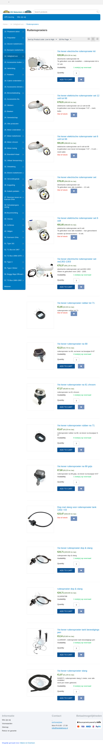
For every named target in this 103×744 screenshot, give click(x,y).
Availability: (61, 68)
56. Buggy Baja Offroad (13, 274)
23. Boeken (8, 111)
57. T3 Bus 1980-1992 (12, 280)
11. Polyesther (9, 38)
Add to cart (66, 80)
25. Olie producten (11, 124)
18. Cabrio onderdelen (13, 81)
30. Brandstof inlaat (11, 154)
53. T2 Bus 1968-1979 (12, 256)
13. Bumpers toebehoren (13, 50)
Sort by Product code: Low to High (42, 39)
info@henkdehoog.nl (60, 728)
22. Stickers (8, 105)
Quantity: (60, 73)
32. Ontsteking (10, 167)
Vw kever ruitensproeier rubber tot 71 (76, 303)
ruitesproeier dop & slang (69, 589)
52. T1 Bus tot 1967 (11, 250)
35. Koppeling (9, 185)
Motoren (7, 286)
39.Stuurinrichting (11, 213)
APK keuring (9, 17)
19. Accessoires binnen (13, 87)
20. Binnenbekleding (12, 93)
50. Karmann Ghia (11, 237)
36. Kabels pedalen (11, 191)
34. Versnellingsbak (11, 179)
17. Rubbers (9, 75)
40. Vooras (8, 219)
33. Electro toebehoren (13, 173)
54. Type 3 (8, 262)
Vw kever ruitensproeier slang (72, 671)
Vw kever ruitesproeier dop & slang (74, 548)
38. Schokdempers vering (11, 206)
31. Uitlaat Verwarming (13, 160)
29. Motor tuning (10, 148)
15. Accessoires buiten (13, 62)
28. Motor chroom (11, 142)
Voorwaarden (7, 724)
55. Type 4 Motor (10, 268)
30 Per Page (65, 39)
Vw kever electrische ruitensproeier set (76, 177)
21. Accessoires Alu (11, 99)
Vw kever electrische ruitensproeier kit (76, 51)
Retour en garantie (9, 731)
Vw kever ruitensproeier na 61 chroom (76, 385)
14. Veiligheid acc (17, 24)
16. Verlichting (9, 68)
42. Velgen (8, 231)
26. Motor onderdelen (12, 130)
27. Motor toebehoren (12, 136)
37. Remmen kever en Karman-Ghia (12, 198)
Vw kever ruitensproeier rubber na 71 (76, 425)
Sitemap (5, 727)
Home (5, 24)
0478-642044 (57, 723)
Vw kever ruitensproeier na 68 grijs (74, 466)
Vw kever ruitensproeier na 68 (72, 344)
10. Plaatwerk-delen (12, 32)
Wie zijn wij (21, 17)
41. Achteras (9, 225)
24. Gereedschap (11, 118)
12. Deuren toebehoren (13, 44)
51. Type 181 (9, 243)
